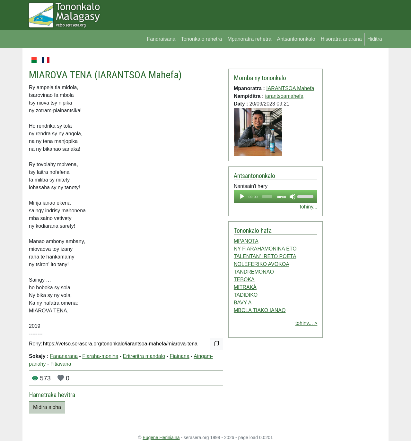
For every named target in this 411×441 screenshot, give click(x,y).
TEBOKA (244, 279)
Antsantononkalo (296, 39)
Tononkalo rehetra (201, 39)
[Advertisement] (353, 152)
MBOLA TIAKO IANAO (260, 310)
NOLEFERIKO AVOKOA (261, 264)
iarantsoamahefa (284, 96)
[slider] (267, 196)
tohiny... (308, 206)
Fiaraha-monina (100, 356)
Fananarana (64, 356)
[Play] (242, 196)
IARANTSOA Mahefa (138, 75)
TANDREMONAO (254, 272)
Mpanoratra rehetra (250, 39)
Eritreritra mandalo (144, 356)
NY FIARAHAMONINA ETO (265, 248)
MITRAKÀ (245, 287)
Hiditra (374, 39)
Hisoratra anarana (341, 39)
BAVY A (242, 302)
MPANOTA (246, 241)
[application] (275, 196)
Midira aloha (47, 407)
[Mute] (292, 196)
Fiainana (179, 356)
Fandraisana (161, 39)
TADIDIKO (246, 295)
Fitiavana (60, 364)
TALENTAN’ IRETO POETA (265, 256)
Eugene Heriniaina (161, 437)
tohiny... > (306, 323)
